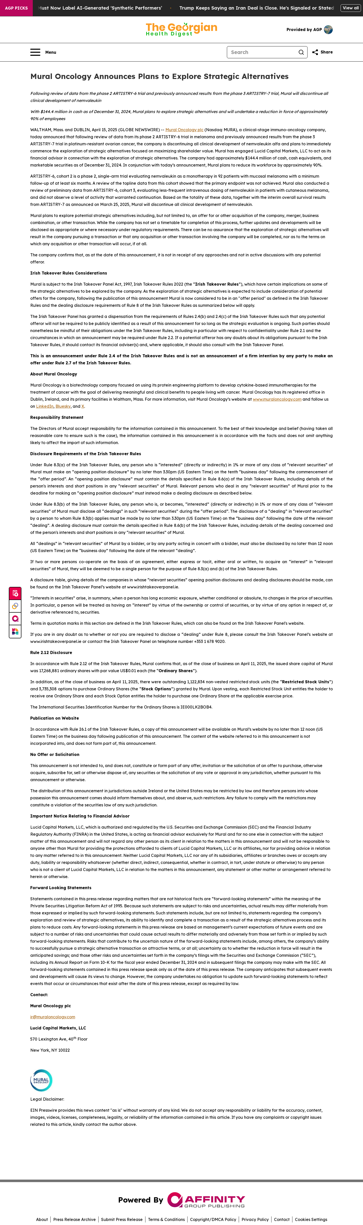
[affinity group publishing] (15, 619)
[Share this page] (322, 52)
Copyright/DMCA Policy (213, 1219)
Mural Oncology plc (184, 129)
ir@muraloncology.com (52, 1016)
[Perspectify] (15, 606)
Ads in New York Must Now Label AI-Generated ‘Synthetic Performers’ (88, 8)
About (42, 1219)
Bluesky (63, 406)
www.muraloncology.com (277, 399)
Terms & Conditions (166, 1219)
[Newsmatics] (15, 631)
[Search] (261, 52)
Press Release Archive (74, 1219)
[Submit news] (15, 593)
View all (351, 7)
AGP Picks (16, 8)
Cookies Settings (311, 1219)
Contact (282, 1219)
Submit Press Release (122, 1219)
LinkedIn (44, 406)
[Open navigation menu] (43, 52)
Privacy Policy (255, 1219)
